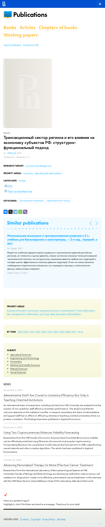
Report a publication (13, 45)
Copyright (35, 519)
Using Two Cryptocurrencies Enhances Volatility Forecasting (41, 432)
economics (33, 310)
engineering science (50, 310)
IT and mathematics (85, 310)
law (8, 314)
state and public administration (65, 314)
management (18, 314)
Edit (100, 523)
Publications (30, 14)
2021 (49, 331)
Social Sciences (18, 372)
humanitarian (68, 310)
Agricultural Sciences (20, 354)
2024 (31, 331)
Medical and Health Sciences (25, 365)
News (7, 384)
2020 (55, 331)
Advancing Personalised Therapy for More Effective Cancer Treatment (48, 465)
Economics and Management (38, 165)
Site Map (61, 519)
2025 (25, 331)
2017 (73, 331)
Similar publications (27, 223)
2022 (43, 331)
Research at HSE (30, 45)
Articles (27, 27)
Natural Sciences (18, 368)
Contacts (24, 519)
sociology (44, 314)
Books (10, 27)
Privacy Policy (48, 519)
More (80, 331)
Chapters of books (58, 27)
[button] (12, 228)
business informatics (17, 310)
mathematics (32, 314)
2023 (37, 331)
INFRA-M (11, 153)
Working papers (21, 35)
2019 (61, 331)
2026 (20, 331)
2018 (67, 331)
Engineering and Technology (24, 358)
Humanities (16, 361)
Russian (22, 180)
